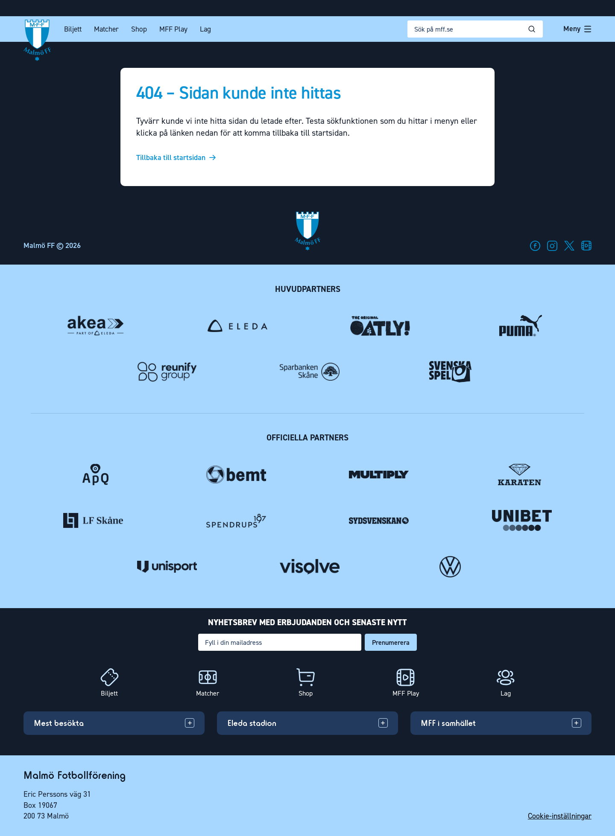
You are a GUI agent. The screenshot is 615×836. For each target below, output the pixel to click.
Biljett (73, 29)
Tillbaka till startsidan (170, 158)
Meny (577, 28)
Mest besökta (59, 723)
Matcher (106, 29)
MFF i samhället (448, 723)
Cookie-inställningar (560, 816)
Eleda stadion (251, 723)
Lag (205, 29)
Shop (139, 29)
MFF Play (173, 29)
